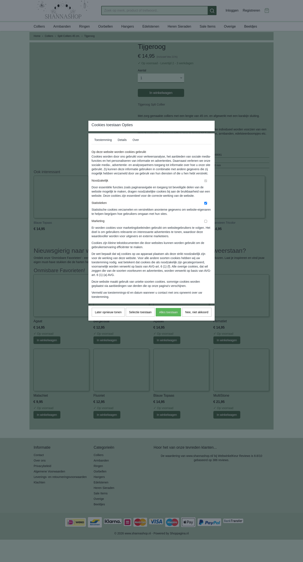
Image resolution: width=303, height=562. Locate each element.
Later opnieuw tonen (108, 320)
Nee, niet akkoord (196, 320)
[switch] (205, 189)
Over (136, 148)
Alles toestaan (168, 320)
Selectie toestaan (140, 320)
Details (122, 148)
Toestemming (103, 148)
